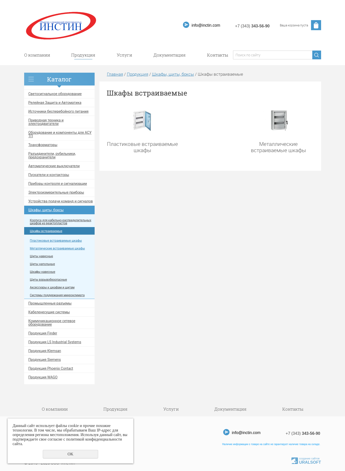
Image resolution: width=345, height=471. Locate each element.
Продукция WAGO (43, 377)
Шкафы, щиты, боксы (46, 210)
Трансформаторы (43, 145)
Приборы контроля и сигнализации (57, 184)
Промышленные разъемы (50, 303)
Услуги (124, 55)
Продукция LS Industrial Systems (54, 342)
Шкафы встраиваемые (46, 231)
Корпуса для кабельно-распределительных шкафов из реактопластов (60, 222)
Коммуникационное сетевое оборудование (51, 322)
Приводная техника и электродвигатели (46, 122)
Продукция (83, 55)
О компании (37, 55)
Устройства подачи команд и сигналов (60, 201)
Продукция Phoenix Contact (50, 368)
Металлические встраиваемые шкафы (57, 248)
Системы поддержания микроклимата (57, 295)
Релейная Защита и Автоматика (55, 103)
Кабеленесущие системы (49, 312)
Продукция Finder (42, 333)
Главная (115, 74)
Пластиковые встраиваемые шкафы (56, 240)
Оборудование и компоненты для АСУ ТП (60, 134)
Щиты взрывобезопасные (48, 279)
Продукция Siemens (44, 360)
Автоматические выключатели (54, 166)
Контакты (217, 55)
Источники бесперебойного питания (58, 111)
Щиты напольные (42, 264)
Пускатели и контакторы (48, 175)
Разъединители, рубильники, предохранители (52, 155)
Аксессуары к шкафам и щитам (52, 287)
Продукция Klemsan (44, 351)
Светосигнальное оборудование (55, 94)
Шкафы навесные (42, 272)
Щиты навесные (41, 256)
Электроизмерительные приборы (56, 192)
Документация (170, 55)
